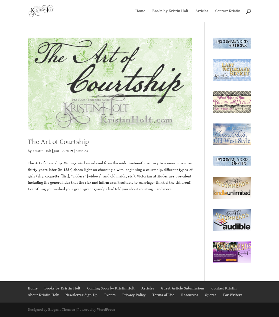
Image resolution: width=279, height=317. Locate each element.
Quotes (210, 295)
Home (140, 11)
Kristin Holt (41, 151)
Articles (201, 11)
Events (110, 295)
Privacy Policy (133, 295)
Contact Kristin (227, 11)
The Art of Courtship (58, 142)
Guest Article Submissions (183, 288)
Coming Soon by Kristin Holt (111, 288)
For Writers (232, 295)
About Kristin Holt (43, 295)
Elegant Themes (61, 309)
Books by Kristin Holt (170, 11)
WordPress (106, 309)
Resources (189, 295)
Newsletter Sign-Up (81, 295)
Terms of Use (163, 295)
